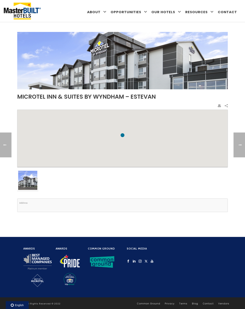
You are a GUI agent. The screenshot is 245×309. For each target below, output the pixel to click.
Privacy (170, 303)
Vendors (223, 303)
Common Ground (148, 303)
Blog (195, 303)
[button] (122, 135)
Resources (196, 12)
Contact (227, 12)
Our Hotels (163, 12)
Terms (183, 303)
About (93, 12)
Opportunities (126, 12)
